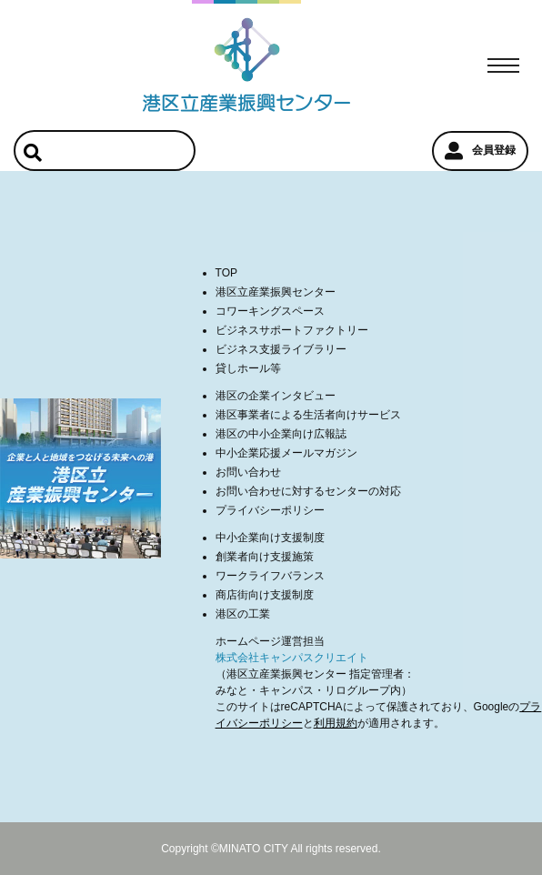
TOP (226, 273)
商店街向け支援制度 (265, 594)
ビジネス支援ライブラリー (281, 349)
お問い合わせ (248, 472)
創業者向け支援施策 (265, 556)
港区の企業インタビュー (276, 395)
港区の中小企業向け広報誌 (281, 433)
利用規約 (335, 723)
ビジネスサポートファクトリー (292, 330)
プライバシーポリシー (270, 510)
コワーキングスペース (270, 311)
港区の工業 (243, 614)
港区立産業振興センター (276, 292)
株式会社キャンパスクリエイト (292, 657)
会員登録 (480, 151)
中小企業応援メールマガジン (286, 453)
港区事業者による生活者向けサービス (308, 414)
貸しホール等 (248, 368)
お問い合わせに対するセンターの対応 (308, 491)
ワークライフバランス (270, 575)
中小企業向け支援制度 (270, 537)
